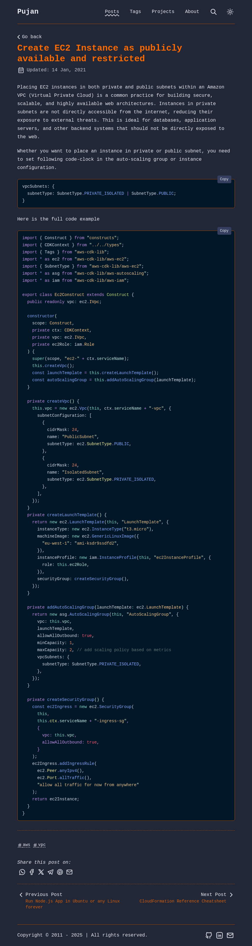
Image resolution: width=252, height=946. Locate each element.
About (192, 12)
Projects (163, 12)
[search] (214, 12)
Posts (112, 12)
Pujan (28, 12)
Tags (135, 12)
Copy (224, 179)
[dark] (230, 12)
